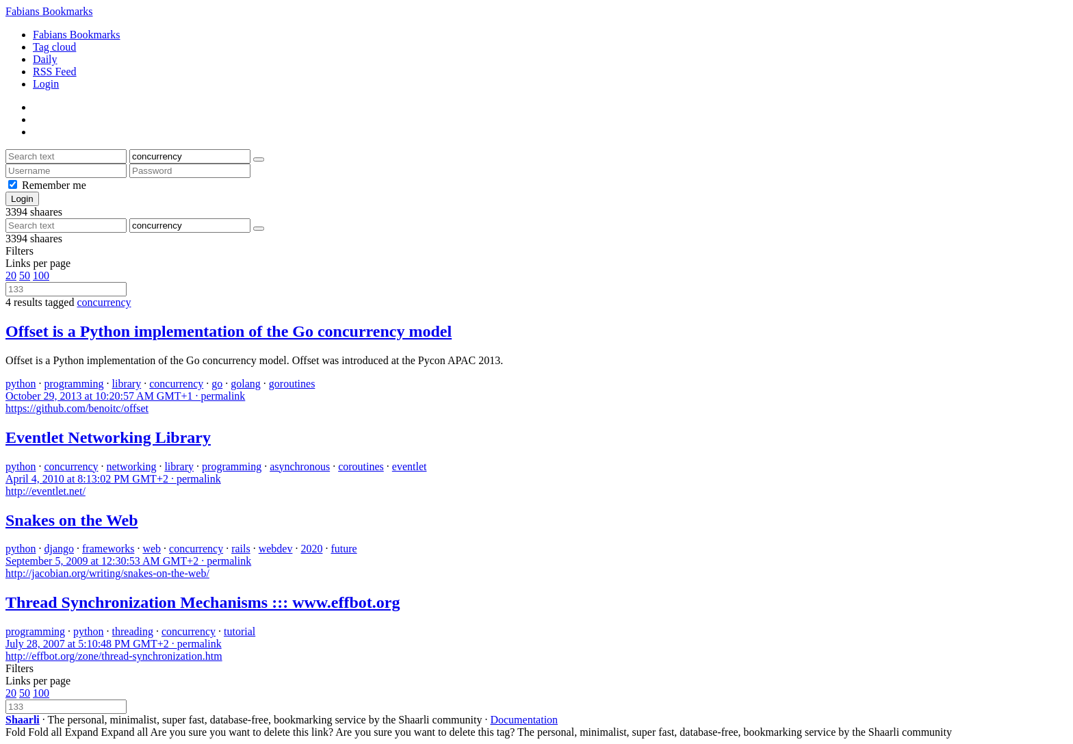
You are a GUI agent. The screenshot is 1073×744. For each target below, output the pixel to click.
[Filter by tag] (189, 156)
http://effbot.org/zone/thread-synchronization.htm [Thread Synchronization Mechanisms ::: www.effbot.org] (113, 656)
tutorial (239, 631)
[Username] (66, 171)
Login (46, 84)
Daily (45, 59)
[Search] (258, 159)
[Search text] (66, 156)
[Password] (189, 171)
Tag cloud (54, 47)
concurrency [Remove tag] (104, 302)
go (216, 383)
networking (132, 466)
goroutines (292, 383)
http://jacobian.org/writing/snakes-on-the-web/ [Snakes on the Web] (107, 573)
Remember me (54, 185)
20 (10, 275)
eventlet (409, 466)
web (151, 548)
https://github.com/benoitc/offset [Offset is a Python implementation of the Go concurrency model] (76, 408)
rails (240, 548)
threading (132, 631)
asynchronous (300, 466)
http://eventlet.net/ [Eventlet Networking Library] (45, 491)
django (59, 548)
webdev (276, 548)
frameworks (108, 548)
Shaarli (22, 720)
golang (246, 383)
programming (73, 383)
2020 (311, 548)
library (127, 383)
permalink (125, 396)
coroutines (361, 466)
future (344, 548)
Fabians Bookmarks (49, 11)
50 (24, 275)
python (20, 383)
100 (41, 275)
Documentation (524, 720)
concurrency (176, 383)
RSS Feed (55, 71)
